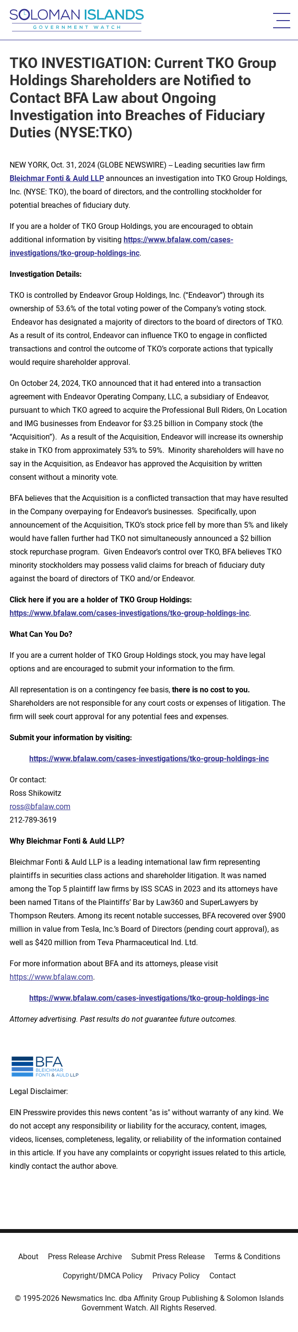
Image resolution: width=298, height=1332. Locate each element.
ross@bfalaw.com (40, 806)
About (28, 1256)
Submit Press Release (168, 1256)
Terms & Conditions (247, 1256)
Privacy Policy (176, 1275)
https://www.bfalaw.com (51, 977)
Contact (222, 1275)
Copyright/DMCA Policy (103, 1275)
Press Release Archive (85, 1256)
